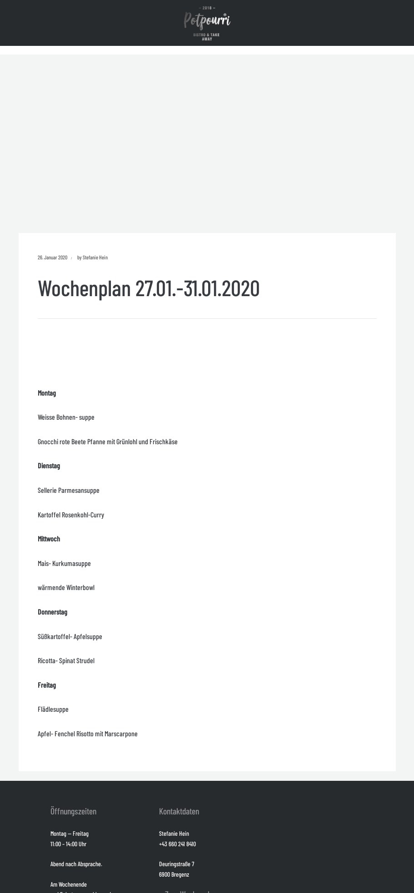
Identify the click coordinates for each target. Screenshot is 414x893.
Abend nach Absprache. (76, 864)
